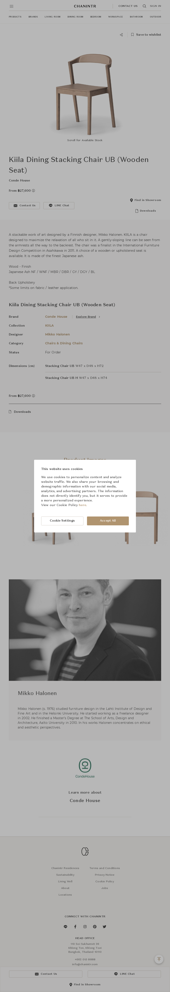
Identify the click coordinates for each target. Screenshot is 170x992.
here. (83, 505)
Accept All (108, 520)
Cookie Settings (62, 520)
